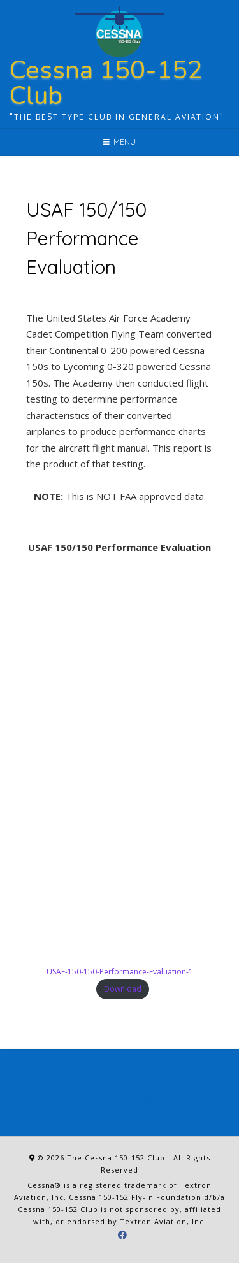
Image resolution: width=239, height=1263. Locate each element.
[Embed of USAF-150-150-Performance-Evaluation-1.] (119, 763)
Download (122, 988)
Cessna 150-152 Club (106, 82)
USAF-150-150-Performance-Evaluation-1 (120, 971)
